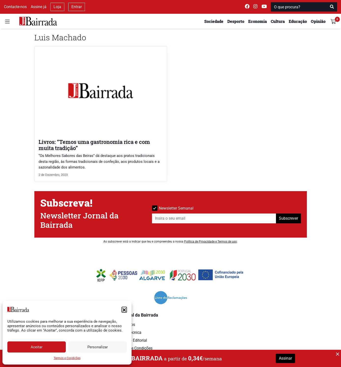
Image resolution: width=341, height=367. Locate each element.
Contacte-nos (15, 6)
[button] (124, 309)
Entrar (76, 6)
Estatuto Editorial (132, 340)
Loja (57, 6)
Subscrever (288, 218)
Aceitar (36, 347)
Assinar (285, 358)
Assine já (38, 6)
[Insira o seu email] (214, 218)
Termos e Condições (67, 358)
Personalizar (97, 347)
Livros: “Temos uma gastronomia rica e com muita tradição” (94, 145)
